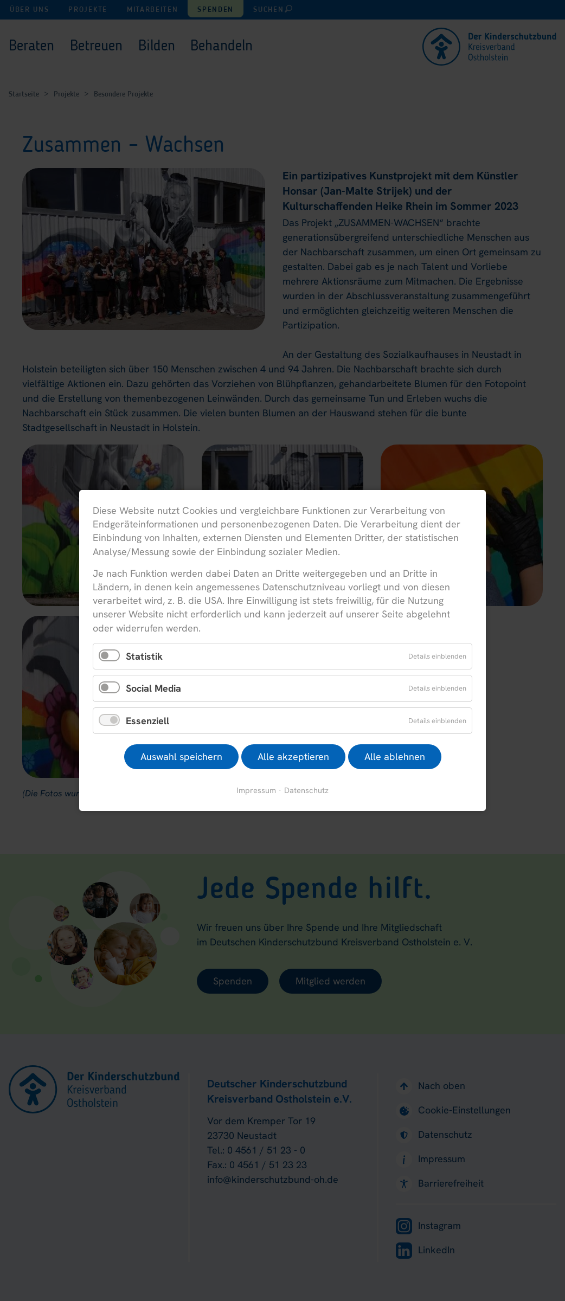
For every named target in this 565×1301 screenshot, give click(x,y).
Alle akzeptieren (293, 756)
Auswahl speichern (181, 756)
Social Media (153, 688)
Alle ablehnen (394, 756)
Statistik (144, 655)
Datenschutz (306, 790)
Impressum (256, 790)
